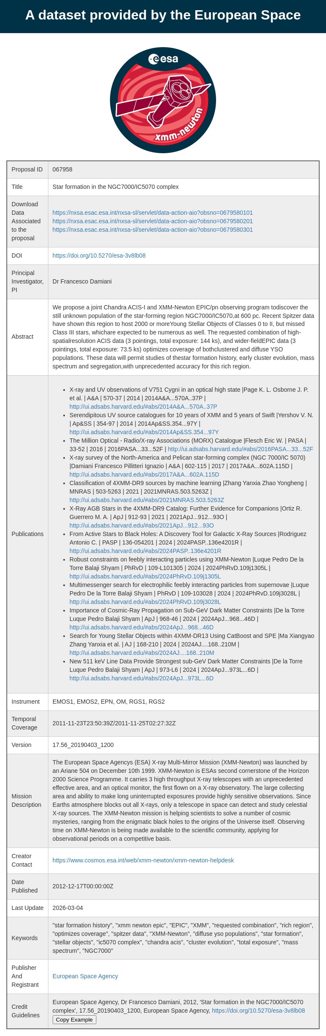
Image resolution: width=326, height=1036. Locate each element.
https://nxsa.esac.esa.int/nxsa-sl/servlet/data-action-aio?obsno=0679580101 (153, 212)
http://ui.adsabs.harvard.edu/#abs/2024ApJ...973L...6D (142, 678)
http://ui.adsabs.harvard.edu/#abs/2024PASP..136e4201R (146, 550)
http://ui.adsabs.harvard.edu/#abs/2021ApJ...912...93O (142, 525)
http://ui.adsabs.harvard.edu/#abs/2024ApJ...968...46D (142, 627)
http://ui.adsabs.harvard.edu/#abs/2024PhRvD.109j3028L (145, 601)
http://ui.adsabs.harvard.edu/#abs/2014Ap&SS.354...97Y (144, 432)
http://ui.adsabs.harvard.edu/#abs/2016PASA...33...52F (240, 449)
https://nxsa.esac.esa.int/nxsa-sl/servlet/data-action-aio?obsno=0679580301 (153, 229)
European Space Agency (85, 976)
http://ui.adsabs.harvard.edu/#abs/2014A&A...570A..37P (143, 406)
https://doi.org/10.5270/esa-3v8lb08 (99, 255)
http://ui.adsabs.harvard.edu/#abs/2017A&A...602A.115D (144, 474)
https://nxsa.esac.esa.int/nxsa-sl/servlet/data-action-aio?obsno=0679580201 (153, 221)
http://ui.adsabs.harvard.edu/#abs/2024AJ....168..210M (142, 652)
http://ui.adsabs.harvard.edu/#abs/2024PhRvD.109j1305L (145, 576)
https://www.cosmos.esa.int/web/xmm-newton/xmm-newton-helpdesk (143, 860)
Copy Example (74, 1019)
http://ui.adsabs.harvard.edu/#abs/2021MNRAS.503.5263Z (147, 500)
